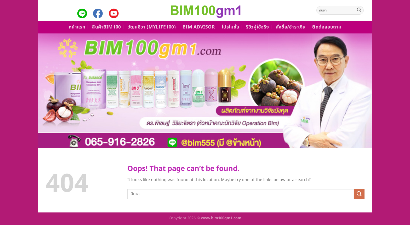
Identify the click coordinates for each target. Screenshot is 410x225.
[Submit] (359, 10)
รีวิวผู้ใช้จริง (257, 27)
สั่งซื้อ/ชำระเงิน (291, 27)
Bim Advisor (199, 27)
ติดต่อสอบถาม (326, 27)
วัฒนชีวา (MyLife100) (152, 27)
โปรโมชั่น (230, 27)
